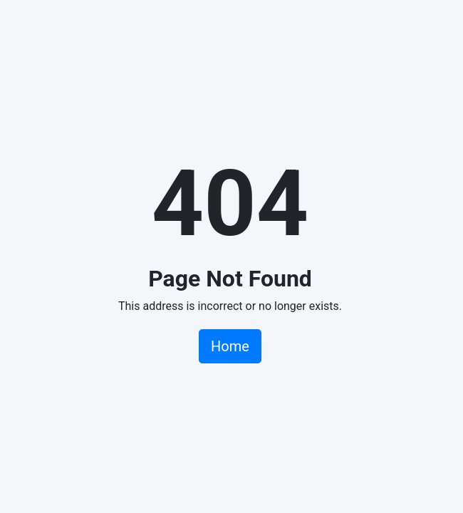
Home (230, 346)
